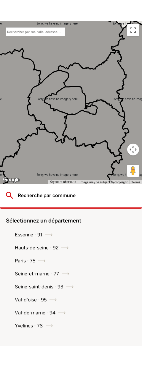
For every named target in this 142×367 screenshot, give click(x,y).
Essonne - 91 (28, 235)
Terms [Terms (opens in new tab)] (135, 182)
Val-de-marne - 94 (35, 313)
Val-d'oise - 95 (31, 300)
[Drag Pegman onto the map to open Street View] (133, 171)
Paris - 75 (25, 261)
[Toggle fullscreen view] (133, 30)
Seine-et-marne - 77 (37, 274)
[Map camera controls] (133, 149)
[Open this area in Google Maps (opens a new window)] (11, 180)
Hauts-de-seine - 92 (36, 248)
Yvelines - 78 (29, 326)
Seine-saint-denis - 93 (39, 287)
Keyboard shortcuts (63, 182)
